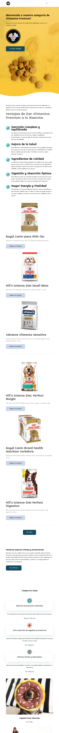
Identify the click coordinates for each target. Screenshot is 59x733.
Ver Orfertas (29, 672)
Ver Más (29, 532)
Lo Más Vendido (15, 49)
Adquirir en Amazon (15, 246)
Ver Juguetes (29, 645)
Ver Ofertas (14, 568)
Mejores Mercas (29, 618)
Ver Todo (29, 722)
